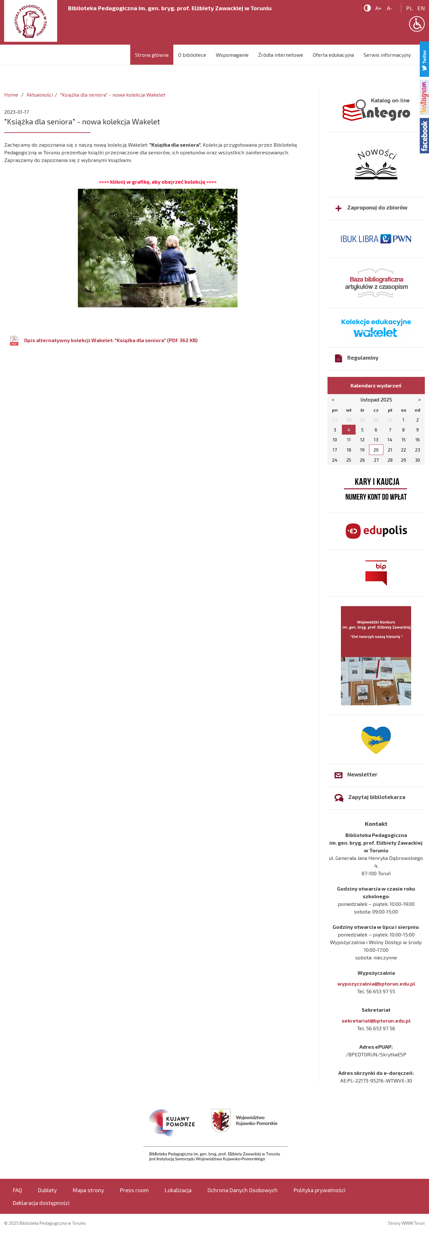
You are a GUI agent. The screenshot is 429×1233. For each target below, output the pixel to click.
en (421, 7)
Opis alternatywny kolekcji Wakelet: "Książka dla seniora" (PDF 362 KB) (111, 340)
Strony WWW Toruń (406, 1223)
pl (409, 7)
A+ (378, 7)
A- (389, 7)
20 (376, 449)
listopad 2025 (376, 399)
